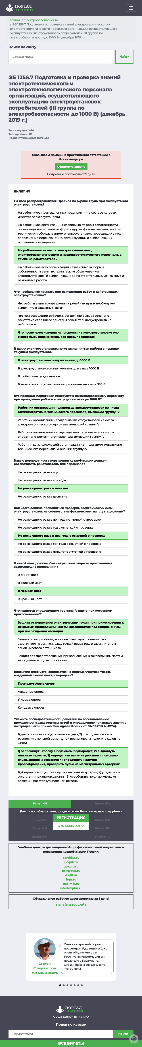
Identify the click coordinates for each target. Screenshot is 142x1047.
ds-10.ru (71, 875)
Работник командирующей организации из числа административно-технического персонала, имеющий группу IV (70, 447)
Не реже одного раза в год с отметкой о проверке (55, 527)
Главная (14, 20)
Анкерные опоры (31, 691)
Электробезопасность (41, 20)
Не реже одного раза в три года (42, 480)
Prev (29, 957)
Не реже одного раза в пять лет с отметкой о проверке (59, 551)
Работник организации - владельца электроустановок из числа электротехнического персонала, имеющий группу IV (66, 422)
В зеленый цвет (30, 583)
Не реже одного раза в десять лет (43, 496)
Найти (124, 56)
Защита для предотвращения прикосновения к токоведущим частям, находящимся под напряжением (70, 658)
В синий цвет (28, 575)
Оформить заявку (71, 166)
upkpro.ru (71, 866)
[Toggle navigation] (131, 8)
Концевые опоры (31, 707)
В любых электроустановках (39, 376)
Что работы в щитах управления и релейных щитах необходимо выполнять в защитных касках (66, 306)
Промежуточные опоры (36, 683)
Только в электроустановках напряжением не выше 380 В (61, 384)
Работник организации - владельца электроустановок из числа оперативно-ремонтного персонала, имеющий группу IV (66, 434)
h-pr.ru (71, 879)
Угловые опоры (29, 699)
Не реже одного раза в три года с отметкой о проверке (59, 544)
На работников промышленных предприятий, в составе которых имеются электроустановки (67, 215)
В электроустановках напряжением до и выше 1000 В (58, 368)
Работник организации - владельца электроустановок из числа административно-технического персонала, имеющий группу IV (69, 410)
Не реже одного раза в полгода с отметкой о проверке (59, 519)
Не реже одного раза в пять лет (43, 488)
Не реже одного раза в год (38, 472)
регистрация (71, 818)
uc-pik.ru (71, 862)
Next (113, 957)
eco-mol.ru (71, 884)
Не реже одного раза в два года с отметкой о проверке (61, 535)
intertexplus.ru (71, 888)
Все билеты (71, 1043)
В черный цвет (29, 591)
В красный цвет (30, 599)
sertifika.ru (71, 858)
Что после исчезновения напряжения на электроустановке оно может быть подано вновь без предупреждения (68, 335)
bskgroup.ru (71, 871)
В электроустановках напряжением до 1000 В (54, 360)
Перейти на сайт (71, 905)
